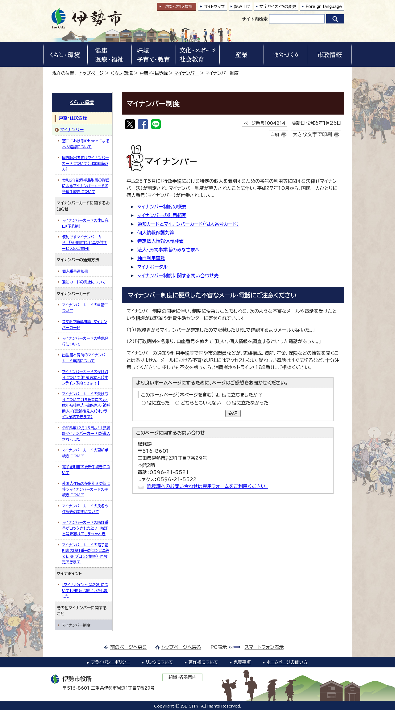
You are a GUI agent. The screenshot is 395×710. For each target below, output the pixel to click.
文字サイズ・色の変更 (278, 7)
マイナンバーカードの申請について (85, 307)
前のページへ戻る (128, 647)
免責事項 (242, 662)
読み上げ (242, 7)
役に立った (158, 403)
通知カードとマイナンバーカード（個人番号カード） (188, 224)
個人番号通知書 (75, 271)
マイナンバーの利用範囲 (161, 215)
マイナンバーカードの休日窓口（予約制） (85, 223)
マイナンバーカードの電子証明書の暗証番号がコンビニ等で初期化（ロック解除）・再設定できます (85, 553)
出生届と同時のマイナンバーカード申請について (85, 357)
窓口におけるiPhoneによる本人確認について (86, 143)
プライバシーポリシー (110, 662)
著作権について (203, 662)
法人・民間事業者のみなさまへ (168, 249)
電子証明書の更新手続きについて (86, 469)
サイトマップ (214, 7)
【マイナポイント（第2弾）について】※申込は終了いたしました (85, 590)
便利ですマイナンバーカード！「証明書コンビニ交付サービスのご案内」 (84, 242)
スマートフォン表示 (264, 647)
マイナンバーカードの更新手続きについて (85, 452)
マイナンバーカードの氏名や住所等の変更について (85, 508)
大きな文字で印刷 (312, 134)
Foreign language (324, 7)
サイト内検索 (255, 18)
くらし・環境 (121, 73)
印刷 (275, 134)
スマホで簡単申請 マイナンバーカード (84, 324)
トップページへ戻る (181, 647)
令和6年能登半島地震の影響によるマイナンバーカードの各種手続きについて (85, 185)
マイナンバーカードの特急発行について (85, 341)
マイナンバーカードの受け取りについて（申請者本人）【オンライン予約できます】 (85, 377)
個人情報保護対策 (155, 232)
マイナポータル (152, 267)
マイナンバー (186, 73)
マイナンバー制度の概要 (161, 206)
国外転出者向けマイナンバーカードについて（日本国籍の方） (85, 163)
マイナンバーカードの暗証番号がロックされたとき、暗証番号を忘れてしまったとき (85, 528)
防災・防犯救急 (179, 7)
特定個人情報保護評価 (160, 241)
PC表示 (218, 647)
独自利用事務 (151, 258)
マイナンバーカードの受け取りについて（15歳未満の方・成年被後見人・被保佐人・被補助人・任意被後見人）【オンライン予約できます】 (86, 405)
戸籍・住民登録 (153, 73)
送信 (233, 413)
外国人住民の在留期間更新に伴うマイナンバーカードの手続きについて (86, 489)
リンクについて (159, 662)
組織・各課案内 (182, 677)
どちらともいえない (201, 403)
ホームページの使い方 (287, 662)
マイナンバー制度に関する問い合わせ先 (177, 275)
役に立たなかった (250, 403)
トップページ (91, 73)
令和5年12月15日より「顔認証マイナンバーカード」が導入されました (86, 433)
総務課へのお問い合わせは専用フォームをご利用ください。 (207, 486)
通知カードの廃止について (84, 282)
